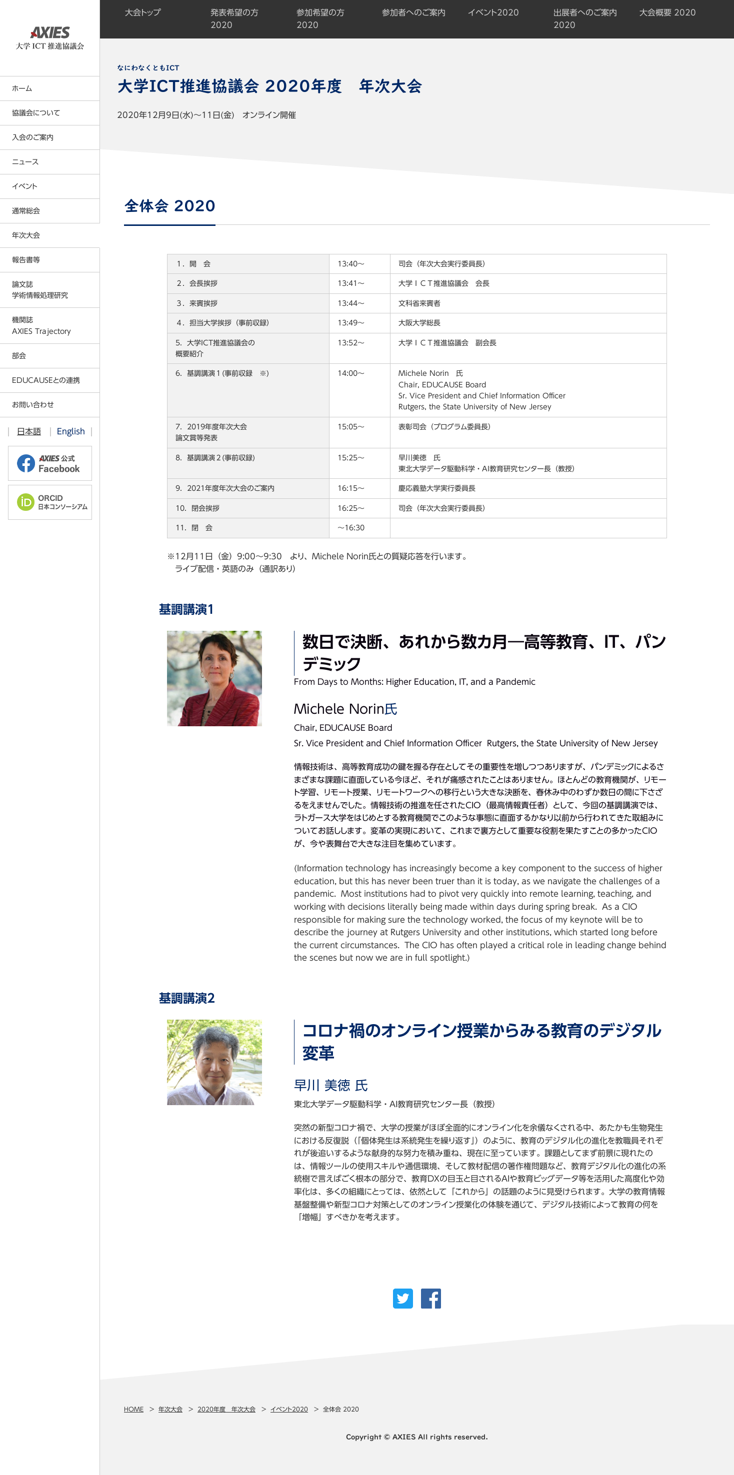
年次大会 (170, 1409)
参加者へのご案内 (414, 12)
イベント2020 (289, 1409)
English (71, 431)
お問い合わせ (33, 404)
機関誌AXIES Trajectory (41, 325)
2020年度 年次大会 (227, 1409)
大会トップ (143, 12)
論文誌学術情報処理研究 (40, 290)
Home (134, 1409)
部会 (19, 355)
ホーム (22, 88)
